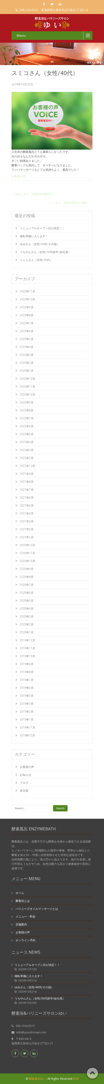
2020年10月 (27, 561)
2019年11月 (27, 648)
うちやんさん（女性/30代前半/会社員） (45, 252)
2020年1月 (27, 632)
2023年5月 (27, 339)
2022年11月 (27, 386)
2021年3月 (27, 521)
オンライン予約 (25, 940)
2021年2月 (27, 529)
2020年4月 (27, 608)
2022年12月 (27, 378)
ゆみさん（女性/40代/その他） (39, 244)
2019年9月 (27, 664)
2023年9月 (27, 307)
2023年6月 (27, 331)
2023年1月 (27, 370)
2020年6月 (27, 592)
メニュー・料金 (25, 916)
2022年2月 (27, 458)
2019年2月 (27, 711)
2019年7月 (27, 680)
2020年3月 (27, 616)
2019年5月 (27, 695)
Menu (21, 35)
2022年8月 (27, 410)
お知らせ (25, 774)
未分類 (24, 790)
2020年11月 (27, 553)
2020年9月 (27, 569)
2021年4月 (27, 513)
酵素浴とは (23, 901)
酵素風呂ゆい (37, 1079)
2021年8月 (27, 481)
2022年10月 (27, 394)
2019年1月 (27, 719)
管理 (76, 1079)
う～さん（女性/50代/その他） (71, 202)
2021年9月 (27, 473)
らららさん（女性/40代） (36, 260)
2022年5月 (27, 434)
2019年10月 (27, 656)
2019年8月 (27, 672)
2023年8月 (27, 315)
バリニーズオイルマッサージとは (37, 909)
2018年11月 (27, 727)
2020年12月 (27, 545)
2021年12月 (27, 466)
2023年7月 (27, 323)
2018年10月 (27, 735)
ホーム (20, 893)
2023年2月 (27, 362)
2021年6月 (27, 497)
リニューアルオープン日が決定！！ (42, 228)
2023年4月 (27, 347)
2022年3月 (27, 450)
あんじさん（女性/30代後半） (32, 194)
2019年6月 (27, 687)
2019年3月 (27, 703)
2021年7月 (27, 489)
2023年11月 (27, 291)
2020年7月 (27, 584)
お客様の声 (19, 176)
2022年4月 (27, 442)
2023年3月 (27, 355)
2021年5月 (27, 505)
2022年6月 (27, 426)
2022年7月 (27, 418)
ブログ (24, 782)
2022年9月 (27, 402)
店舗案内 (21, 924)
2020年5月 (27, 600)
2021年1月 (27, 537)
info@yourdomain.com (31, 1032)
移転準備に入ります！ (34, 236)
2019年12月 (27, 640)
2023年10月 (27, 299)
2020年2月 (27, 624)
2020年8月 (27, 576)
